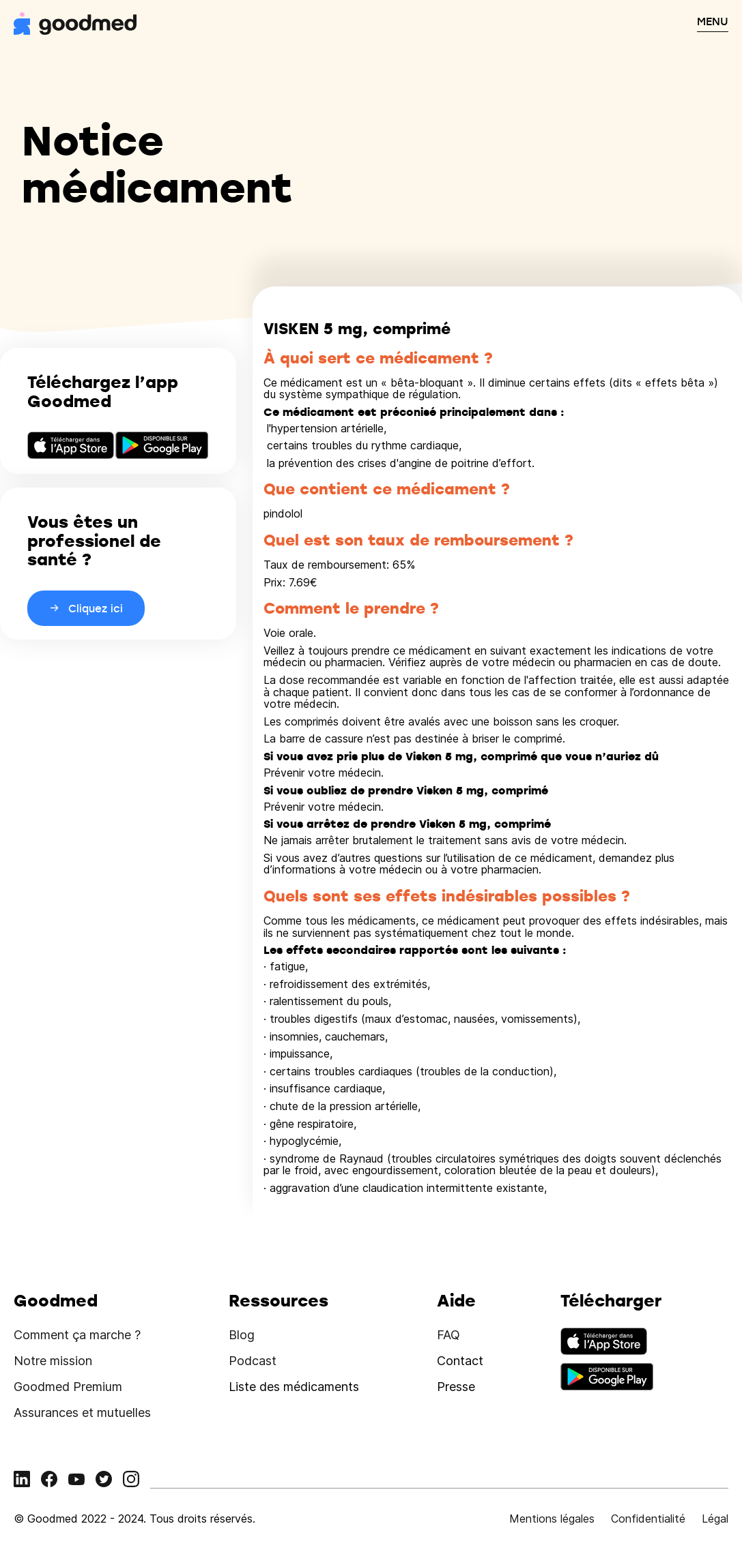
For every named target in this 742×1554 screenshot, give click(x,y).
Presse (456, 1386)
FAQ (448, 1335)
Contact (460, 1361)
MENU (712, 21)
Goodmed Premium (68, 1386)
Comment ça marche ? (77, 1335)
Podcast (252, 1361)
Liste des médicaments (294, 1386)
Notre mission (53, 1361)
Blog (242, 1335)
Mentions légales (552, 1518)
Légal (715, 1518)
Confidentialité (648, 1518)
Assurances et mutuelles (82, 1412)
